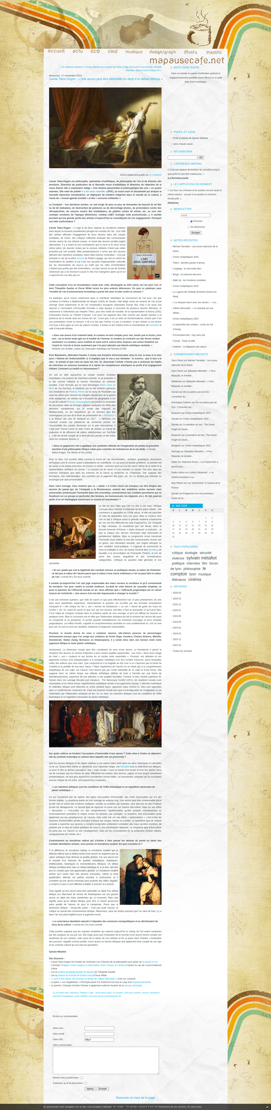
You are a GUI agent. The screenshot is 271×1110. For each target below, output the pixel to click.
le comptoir (118, 993)
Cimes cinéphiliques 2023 (186, 318)
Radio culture (178, 472)
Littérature (74, 993)
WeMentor (176, 381)
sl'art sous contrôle (132, 993)
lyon (192, 574)
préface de (76, 972)
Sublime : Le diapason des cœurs (190, 346)
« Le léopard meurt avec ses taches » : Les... (195, 302)
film (204, 563)
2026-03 (177, 593)
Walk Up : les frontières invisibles (189, 280)
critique (177, 553)
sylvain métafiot (201, 557)
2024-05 (177, 616)
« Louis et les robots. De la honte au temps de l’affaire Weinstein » (84, 978)
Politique (84, 993)
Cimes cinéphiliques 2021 (198, 413)
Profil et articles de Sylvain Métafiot (190, 138)
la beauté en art (150, 962)
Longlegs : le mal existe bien (187, 268)
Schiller (153, 550)
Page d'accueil (130, 67)
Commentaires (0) (113, 996)
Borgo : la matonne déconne (187, 274)
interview (193, 563)
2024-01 (177, 633)
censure (145, 993)
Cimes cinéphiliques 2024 (186, 286)
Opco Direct (177, 360)
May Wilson (177, 483)
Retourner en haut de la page (135, 1097)
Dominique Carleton (181, 402)
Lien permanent (96, 996)
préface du (75, 975)
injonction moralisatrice (63, 996)
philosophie (192, 569)
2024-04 (177, 622)
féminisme (154, 993)
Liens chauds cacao (183, 144)
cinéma (194, 579)
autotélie (154, 325)
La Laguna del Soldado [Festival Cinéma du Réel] (195, 294)
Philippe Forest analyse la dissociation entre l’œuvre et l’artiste (93, 965)
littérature (179, 580)
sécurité (205, 553)
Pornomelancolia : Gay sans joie (189, 335)
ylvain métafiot (80, 996)
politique (178, 563)
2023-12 (177, 639)
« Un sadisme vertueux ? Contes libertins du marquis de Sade (91, 67)
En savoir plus (194, 1106)
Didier (174, 462)
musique (204, 574)
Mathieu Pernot (77, 391)
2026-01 (177, 598)
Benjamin (176, 413)
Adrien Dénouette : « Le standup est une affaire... (193, 310)
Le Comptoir (155, 175)
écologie (191, 553)
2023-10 (177, 645)
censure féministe (133, 985)
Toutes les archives (182, 651)
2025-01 (177, 610)
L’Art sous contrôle (94, 191)
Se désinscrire (196, 227)
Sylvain (175, 392)
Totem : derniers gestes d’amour (189, 262)
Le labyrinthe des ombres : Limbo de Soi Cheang (193, 327)
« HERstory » (108, 415)
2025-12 (177, 604)
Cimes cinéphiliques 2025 (186, 257)
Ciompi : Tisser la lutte (184, 341)
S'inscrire (196, 221)
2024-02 (177, 627)
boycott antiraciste (142, 982)
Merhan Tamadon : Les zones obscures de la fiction (195, 248)
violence (178, 558)
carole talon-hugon (103, 993)
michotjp (175, 451)
